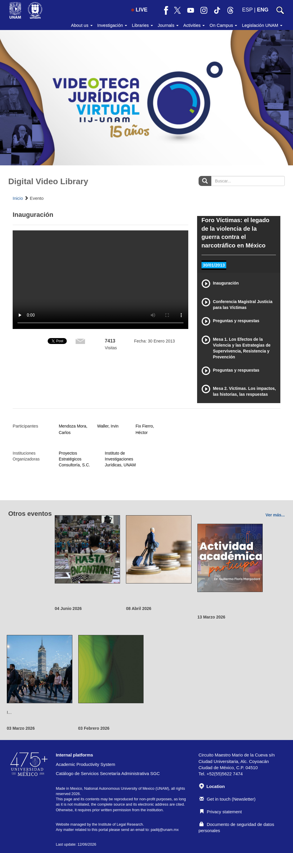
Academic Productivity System (85, 764)
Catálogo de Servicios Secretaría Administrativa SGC (108, 773)
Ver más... (275, 515)
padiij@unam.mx (165, 829)
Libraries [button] (142, 25)
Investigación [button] (112, 25)
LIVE (139, 10)
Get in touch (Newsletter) (227, 799)
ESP (247, 10)
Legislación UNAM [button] (262, 25)
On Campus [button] (223, 25)
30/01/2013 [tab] (214, 264)
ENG (262, 10)
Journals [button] (168, 25)
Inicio (18, 198)
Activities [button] (194, 25)
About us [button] (81, 25)
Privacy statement (220, 811)
